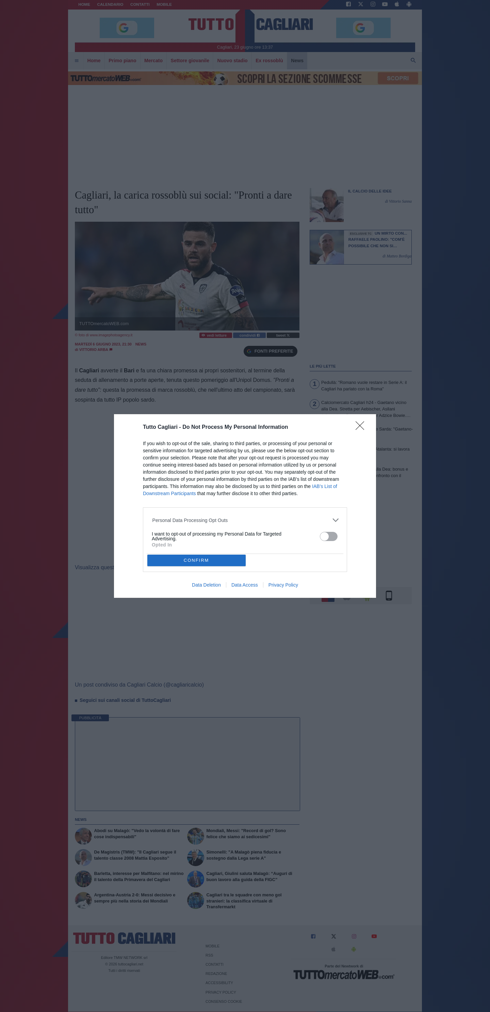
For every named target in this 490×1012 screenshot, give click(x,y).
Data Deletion (206, 585)
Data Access (244, 585)
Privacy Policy (283, 585)
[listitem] (245, 520)
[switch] (329, 536)
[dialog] (245, 506)
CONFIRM (196, 560)
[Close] (362, 427)
